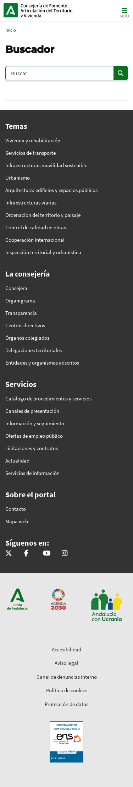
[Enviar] (120, 73)
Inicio (52, 10)
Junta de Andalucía (11, 10)
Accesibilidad (66, 649)
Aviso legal (66, 663)
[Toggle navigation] (123, 12)
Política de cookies (66, 690)
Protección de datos (66, 704)
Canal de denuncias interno (67, 676)
